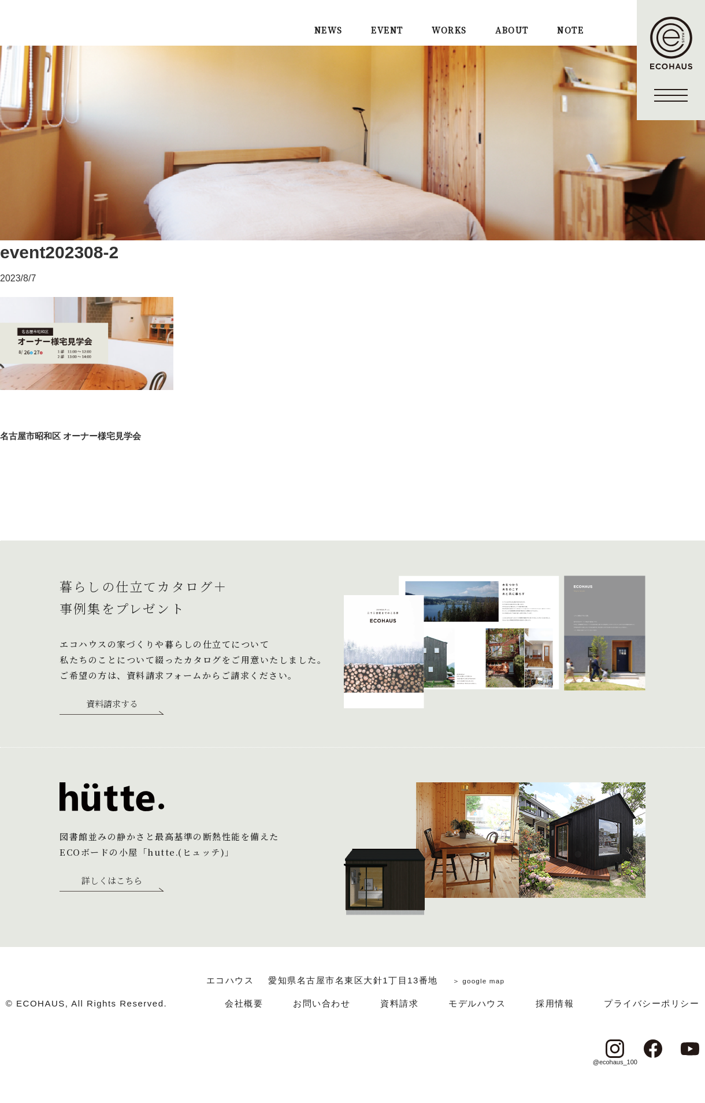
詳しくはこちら (111, 881)
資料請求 (399, 1003)
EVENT (387, 31)
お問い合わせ (321, 1003)
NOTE (570, 31)
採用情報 (555, 1003)
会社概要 (244, 1003)
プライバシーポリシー (651, 1003)
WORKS (449, 31)
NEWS (328, 31)
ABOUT (511, 31)
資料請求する (112, 704)
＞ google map (478, 980)
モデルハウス (477, 1003)
